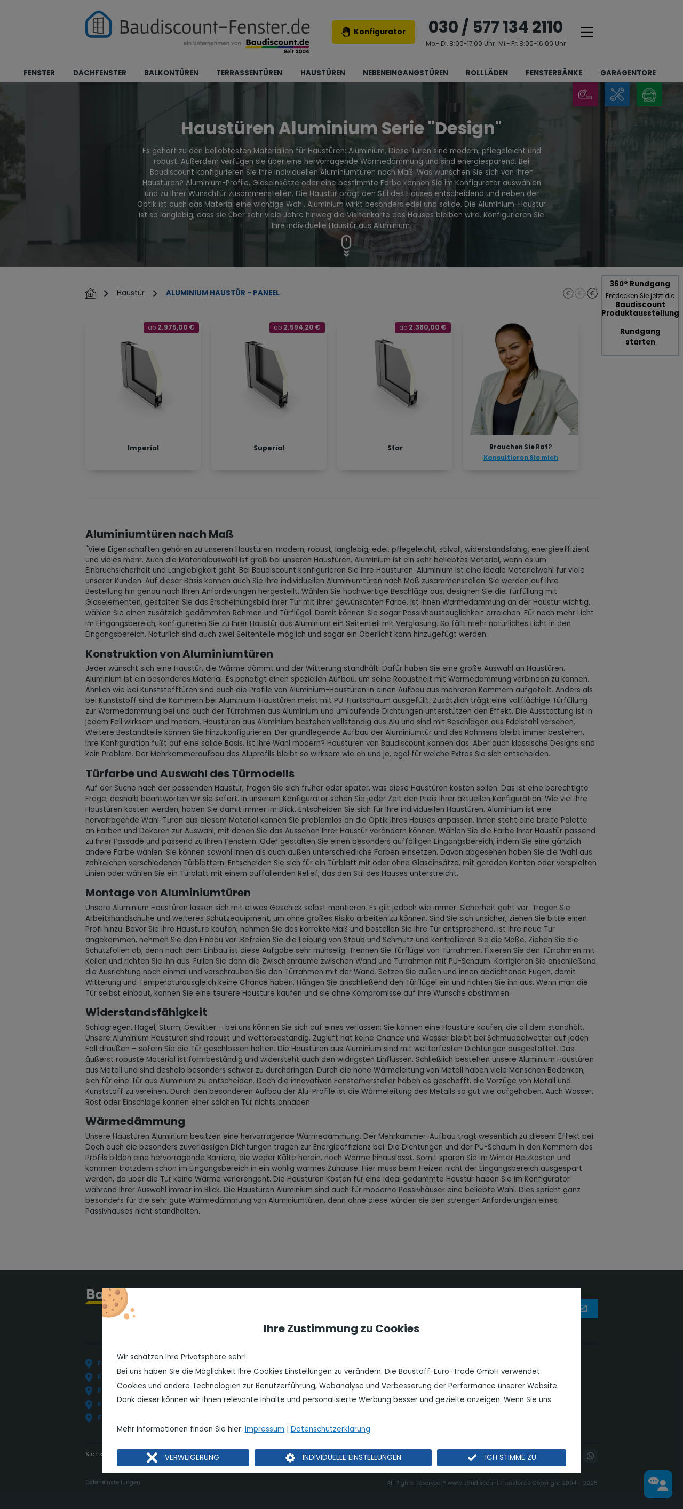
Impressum (264, 1429)
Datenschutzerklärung (330, 1429)
